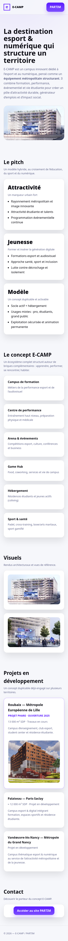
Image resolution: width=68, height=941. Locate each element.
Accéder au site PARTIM (34, 911)
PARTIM (55, 7)
